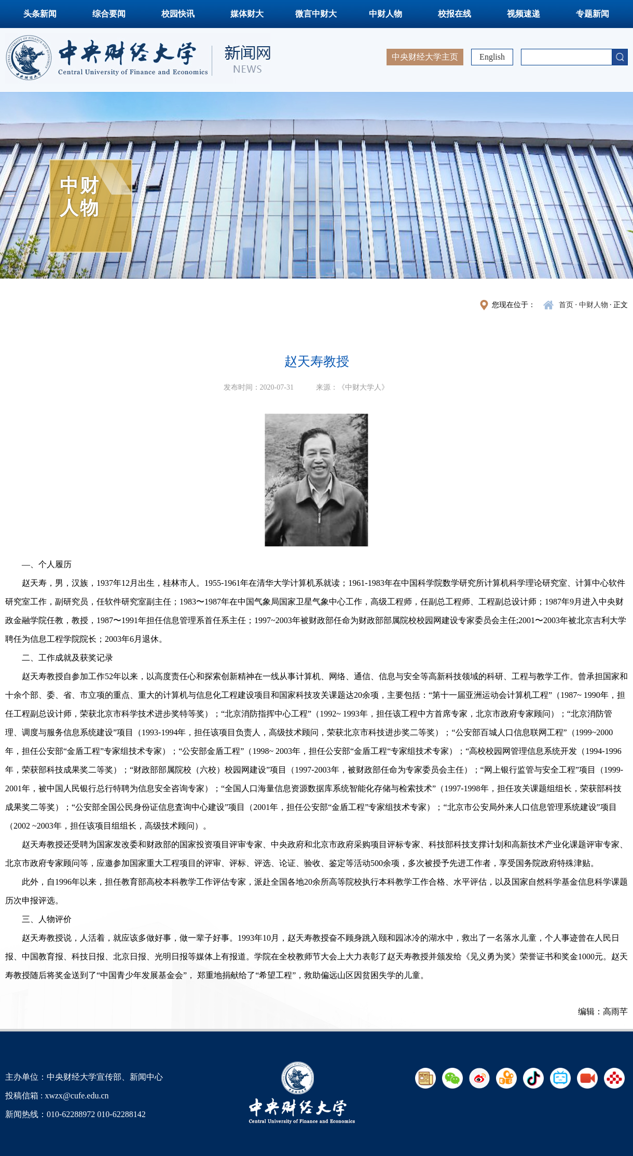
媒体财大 (247, 13)
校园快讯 (178, 13)
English (492, 56)
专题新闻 (592, 13)
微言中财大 (316, 13)
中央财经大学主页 (425, 56)
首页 (566, 305)
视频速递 (523, 13)
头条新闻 (40, 13)
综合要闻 (109, 13)
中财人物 (385, 13)
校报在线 (454, 13)
